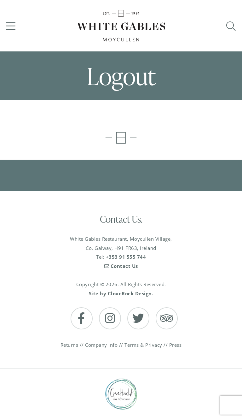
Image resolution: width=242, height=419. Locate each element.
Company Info (101, 345)
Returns (69, 345)
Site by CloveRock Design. (121, 293)
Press (175, 345)
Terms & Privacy (143, 345)
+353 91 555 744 (126, 257)
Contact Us (121, 266)
